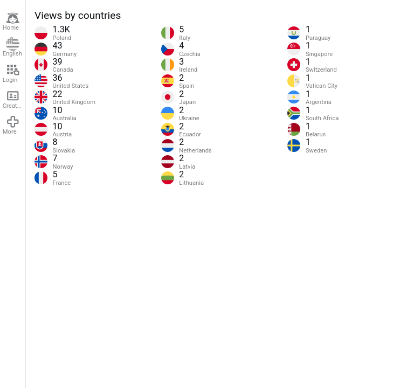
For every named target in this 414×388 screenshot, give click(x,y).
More (11, 125)
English (12, 47)
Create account (14, 99)
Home (11, 21)
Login (11, 73)
